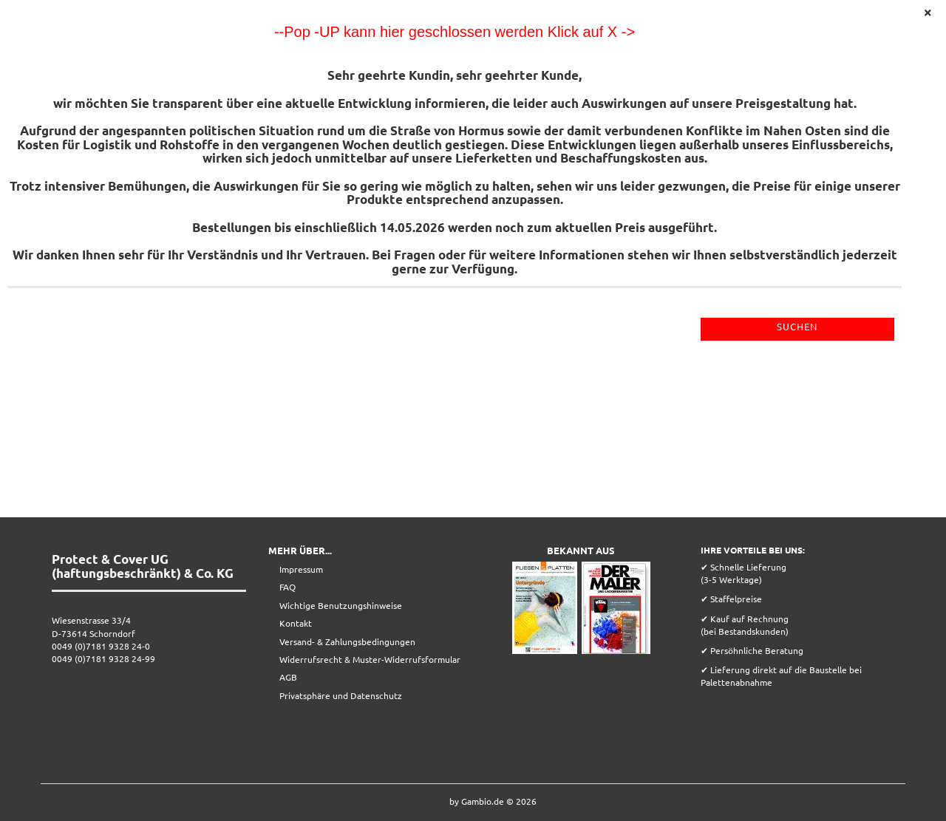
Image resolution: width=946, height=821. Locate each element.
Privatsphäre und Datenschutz (340, 695)
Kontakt (295, 623)
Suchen (797, 326)
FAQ (287, 587)
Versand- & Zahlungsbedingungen (347, 641)
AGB (288, 677)
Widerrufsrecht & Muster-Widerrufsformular (369, 659)
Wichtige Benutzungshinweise (340, 605)
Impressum (301, 569)
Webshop (428, 801)
